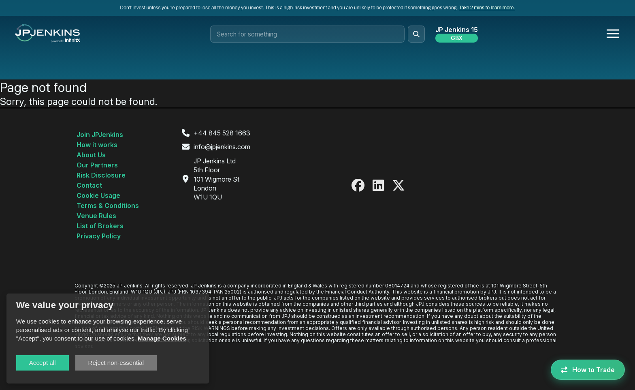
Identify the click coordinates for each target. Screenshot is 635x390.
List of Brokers (100, 226)
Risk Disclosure (101, 175)
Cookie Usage (98, 195)
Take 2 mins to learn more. (487, 8)
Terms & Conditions (108, 205)
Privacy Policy (99, 236)
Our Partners (97, 165)
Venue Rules (96, 216)
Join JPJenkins (100, 135)
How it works (97, 145)
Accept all (42, 362)
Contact (89, 185)
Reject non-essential (116, 362)
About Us (91, 155)
